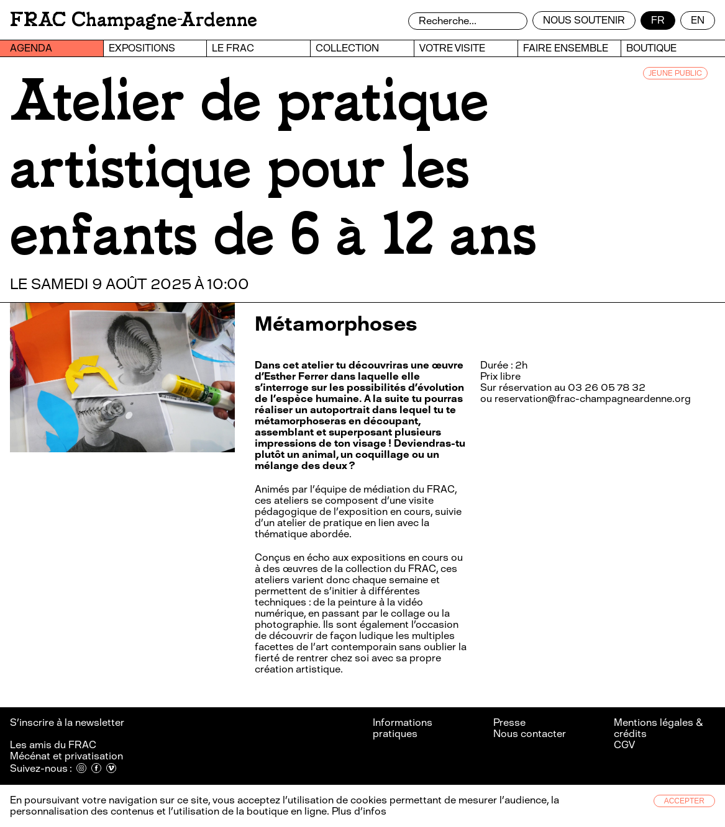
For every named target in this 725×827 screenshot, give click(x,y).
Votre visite (452, 48)
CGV (624, 745)
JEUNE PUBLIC (675, 73)
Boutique (651, 48)
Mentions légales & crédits (658, 728)
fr (658, 20)
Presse (509, 722)
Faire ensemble (565, 48)
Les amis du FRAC (53, 745)
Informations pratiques (402, 728)
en (697, 20)
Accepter (684, 801)
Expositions (142, 48)
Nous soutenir (584, 20)
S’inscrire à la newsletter (68, 722)
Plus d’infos (357, 811)
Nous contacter (529, 734)
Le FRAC (233, 48)
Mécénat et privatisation (66, 756)
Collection (347, 48)
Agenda (31, 48)
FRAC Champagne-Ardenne (133, 19)
